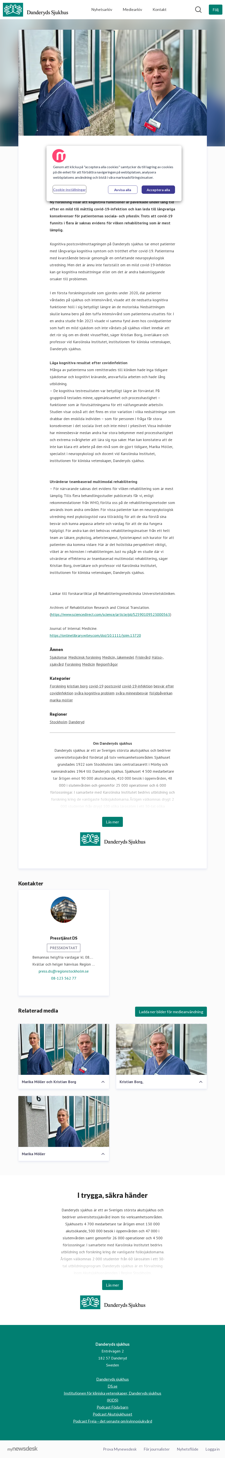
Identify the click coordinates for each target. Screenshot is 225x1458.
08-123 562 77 (63, 978)
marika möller (61, 700)
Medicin (88, 664)
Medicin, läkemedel (118, 657)
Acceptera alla (158, 190)
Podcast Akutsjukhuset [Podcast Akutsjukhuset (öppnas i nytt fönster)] (112, 1414)
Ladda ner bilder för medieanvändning (171, 1012)
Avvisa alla (122, 190)
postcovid (113, 686)
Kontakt (160, 9)
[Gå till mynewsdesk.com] (22, 1449)
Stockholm (58, 722)
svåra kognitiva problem (94, 693)
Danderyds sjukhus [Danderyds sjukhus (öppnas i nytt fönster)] (112, 1379)
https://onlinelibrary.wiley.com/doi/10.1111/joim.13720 (95, 635)
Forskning (73, 664)
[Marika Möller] (63, 1121)
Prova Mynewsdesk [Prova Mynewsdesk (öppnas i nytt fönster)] (120, 1449)
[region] (114, 173)
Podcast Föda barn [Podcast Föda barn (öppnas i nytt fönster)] (112, 1407)
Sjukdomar (58, 657)
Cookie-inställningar (69, 189)
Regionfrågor (107, 664)
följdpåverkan (160, 693)
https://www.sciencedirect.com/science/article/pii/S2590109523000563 (110, 614)
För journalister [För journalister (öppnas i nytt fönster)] (157, 1449)
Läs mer (112, 822)
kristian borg (77, 686)
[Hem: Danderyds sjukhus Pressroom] (35, 10)
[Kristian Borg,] (161, 1049)
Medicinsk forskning (84, 657)
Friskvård (143, 657)
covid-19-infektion (137, 686)
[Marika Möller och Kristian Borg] (63, 1049)
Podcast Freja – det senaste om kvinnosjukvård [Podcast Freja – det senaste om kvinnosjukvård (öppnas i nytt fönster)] (112, 1421)
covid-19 (96, 686)
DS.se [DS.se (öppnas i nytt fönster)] (112, 1386)
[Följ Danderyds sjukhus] (215, 10)
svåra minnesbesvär (132, 693)
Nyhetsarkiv (101, 9)
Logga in (212, 1449)
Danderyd (76, 722)
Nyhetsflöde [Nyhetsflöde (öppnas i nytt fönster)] (187, 1449)
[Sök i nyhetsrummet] (198, 9)
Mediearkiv (132, 9)
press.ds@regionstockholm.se (64, 971)
